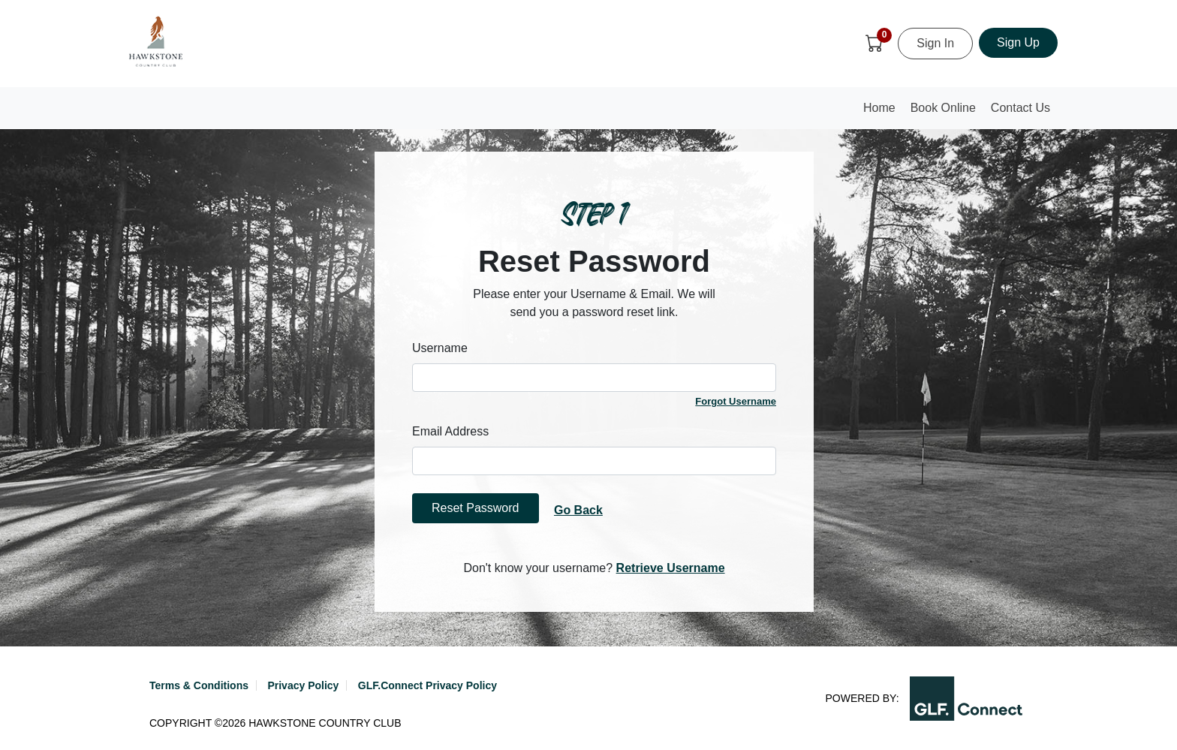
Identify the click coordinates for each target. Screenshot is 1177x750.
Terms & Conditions (198, 685)
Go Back (578, 510)
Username (440, 348)
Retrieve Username (670, 568)
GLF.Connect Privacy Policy (427, 685)
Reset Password (475, 508)
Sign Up (1018, 42)
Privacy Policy (303, 685)
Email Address (450, 431)
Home (882, 112)
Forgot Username (735, 401)
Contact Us (1020, 107)
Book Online (943, 107)
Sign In (935, 43)
